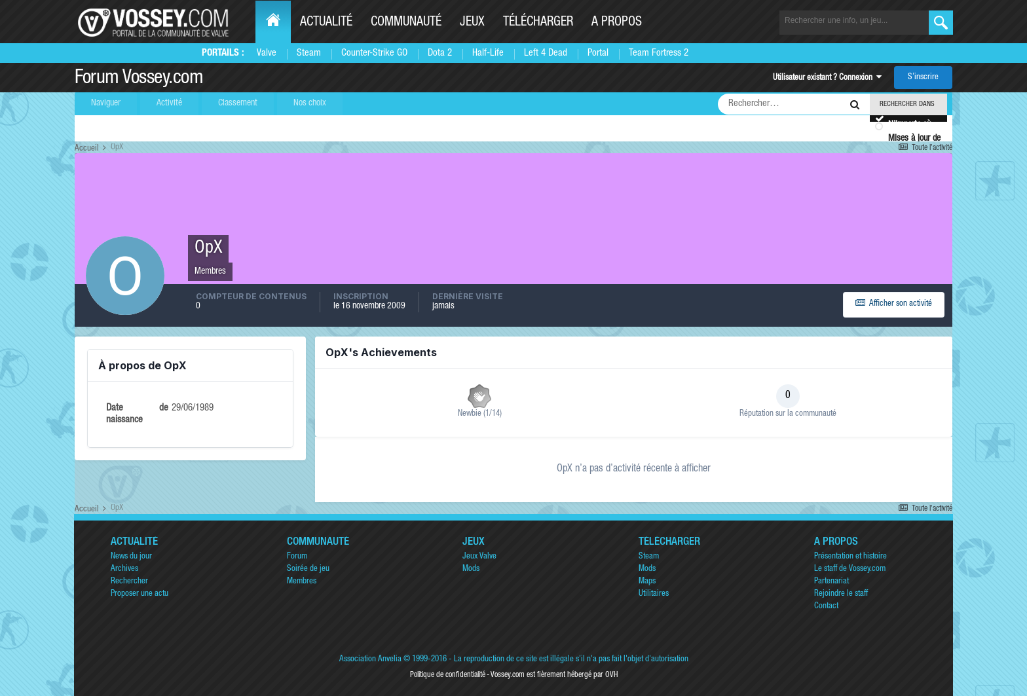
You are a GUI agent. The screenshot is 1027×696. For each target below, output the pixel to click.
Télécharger (538, 22)
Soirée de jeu (308, 569)
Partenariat (831, 581)
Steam (309, 53)
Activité (169, 103)
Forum (297, 557)
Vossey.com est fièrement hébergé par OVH (554, 675)
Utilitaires (654, 594)
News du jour (131, 557)
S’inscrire (923, 77)
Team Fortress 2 (658, 53)
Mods (470, 569)
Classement (237, 103)
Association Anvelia (370, 659)
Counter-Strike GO (374, 53)
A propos (616, 22)
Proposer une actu (139, 594)
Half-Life (488, 53)
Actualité (326, 22)
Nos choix (309, 103)
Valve (266, 53)
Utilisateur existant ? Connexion (827, 78)
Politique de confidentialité (447, 675)
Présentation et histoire (850, 557)
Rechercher (129, 581)
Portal (598, 53)
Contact (826, 606)
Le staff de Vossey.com (850, 569)
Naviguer (106, 103)
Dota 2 (440, 53)
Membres (301, 581)
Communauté (406, 22)
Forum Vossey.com (139, 79)
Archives (124, 569)
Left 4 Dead (545, 53)
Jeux (472, 22)
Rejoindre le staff (841, 594)
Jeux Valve (479, 557)
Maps (647, 581)
